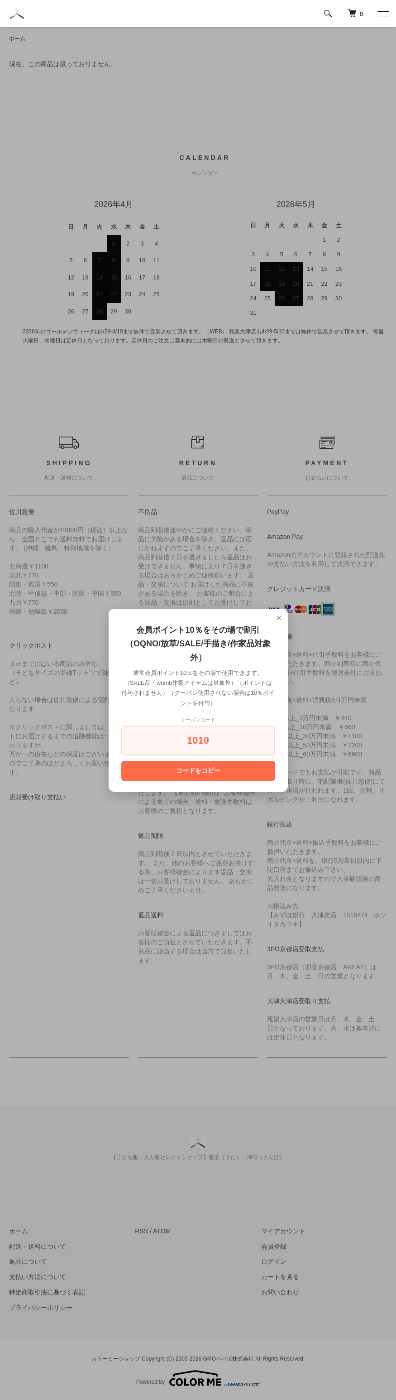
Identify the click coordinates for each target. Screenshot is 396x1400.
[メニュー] (382, 13)
